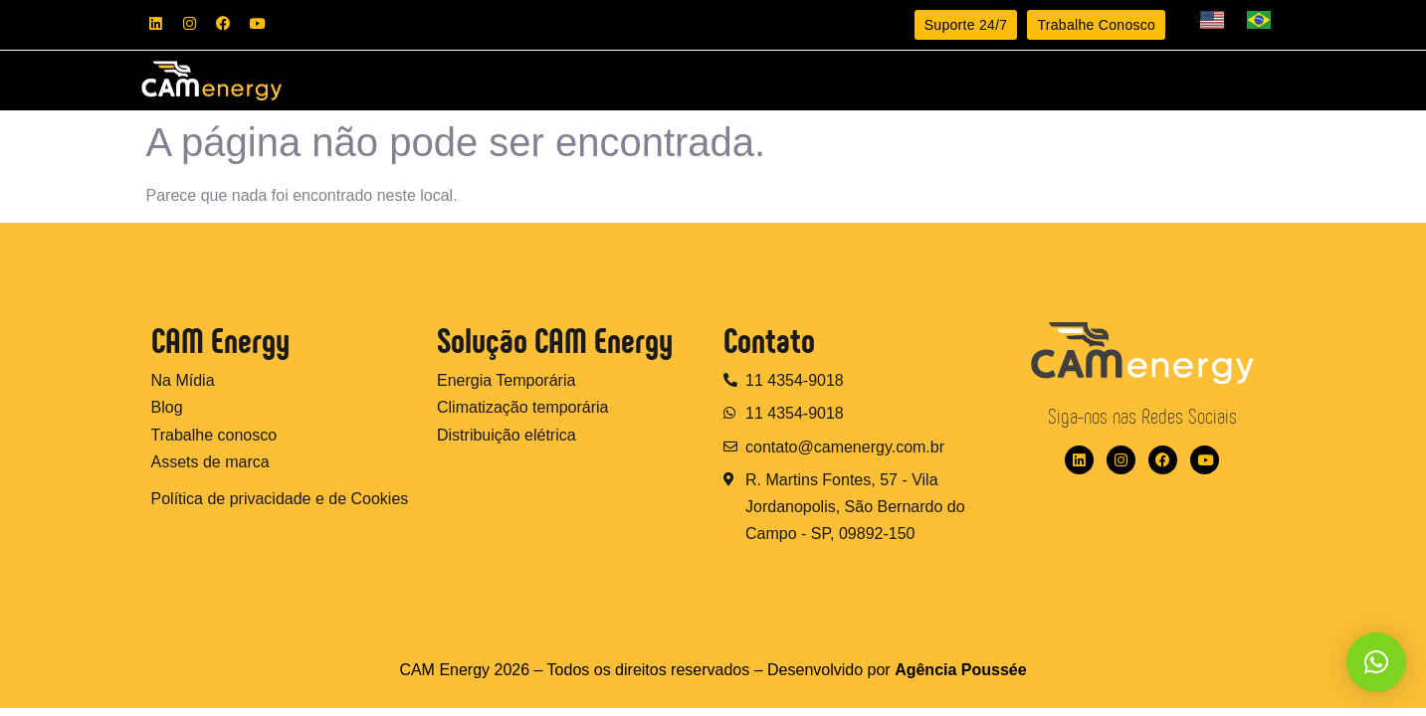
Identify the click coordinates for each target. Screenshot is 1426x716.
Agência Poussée (961, 677)
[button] (1376, 662)
